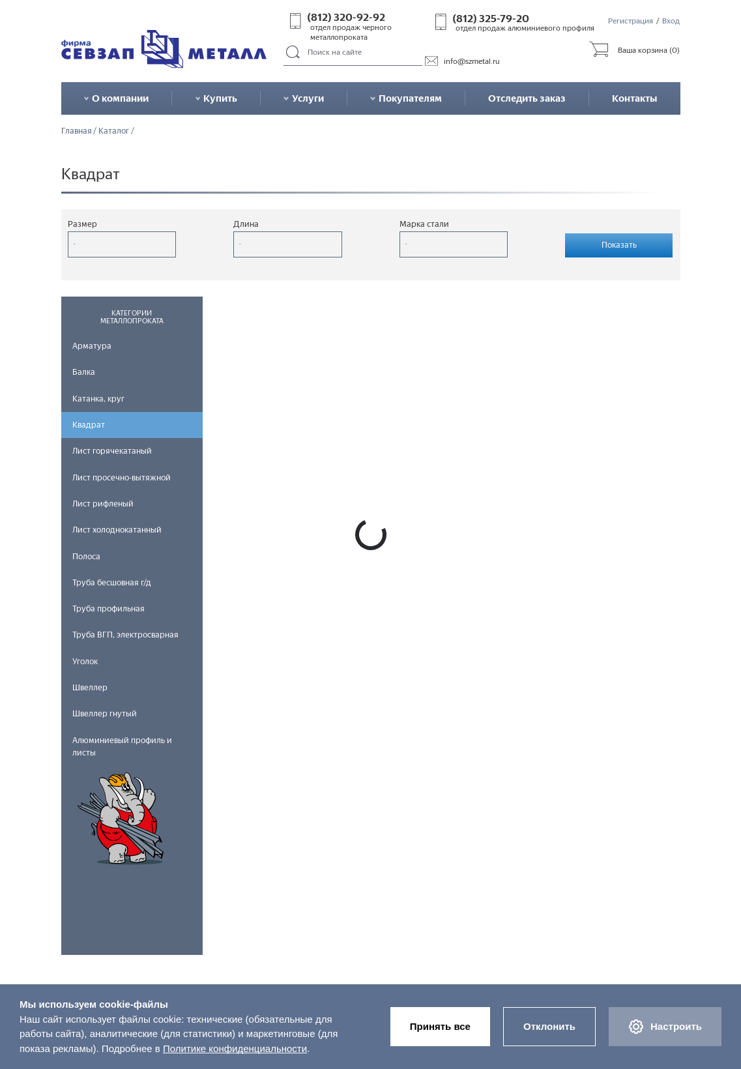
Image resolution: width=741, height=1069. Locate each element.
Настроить (665, 1026)
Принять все (440, 1026)
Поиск (293, 52)
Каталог (113, 131)
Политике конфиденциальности (235, 1048)
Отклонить (549, 1026)
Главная (76, 131)
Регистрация (630, 20)
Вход (671, 20)
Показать (619, 245)
